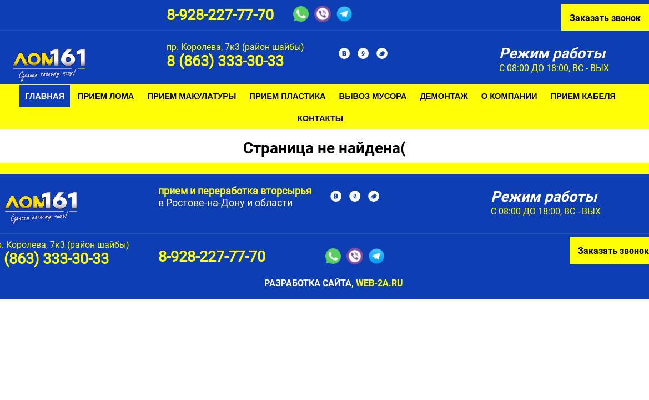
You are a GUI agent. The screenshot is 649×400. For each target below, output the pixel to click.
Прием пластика (287, 96)
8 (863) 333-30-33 (225, 61)
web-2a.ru (379, 283)
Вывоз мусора (373, 96)
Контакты (320, 118)
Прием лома (106, 96)
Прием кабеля (583, 96)
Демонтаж (443, 96)
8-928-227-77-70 (220, 15)
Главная (44, 96)
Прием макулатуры (191, 96)
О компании (509, 96)
